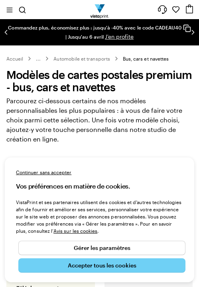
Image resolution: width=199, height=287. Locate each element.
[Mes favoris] (176, 10)
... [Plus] (38, 58)
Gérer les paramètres (102, 247)
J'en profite (119, 36)
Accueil (14, 58)
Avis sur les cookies (75, 231)
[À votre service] (162, 9)
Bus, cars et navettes (146, 58)
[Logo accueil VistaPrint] (99, 9)
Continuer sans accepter (43, 172)
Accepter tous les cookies (102, 265)
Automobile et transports (81, 58)
